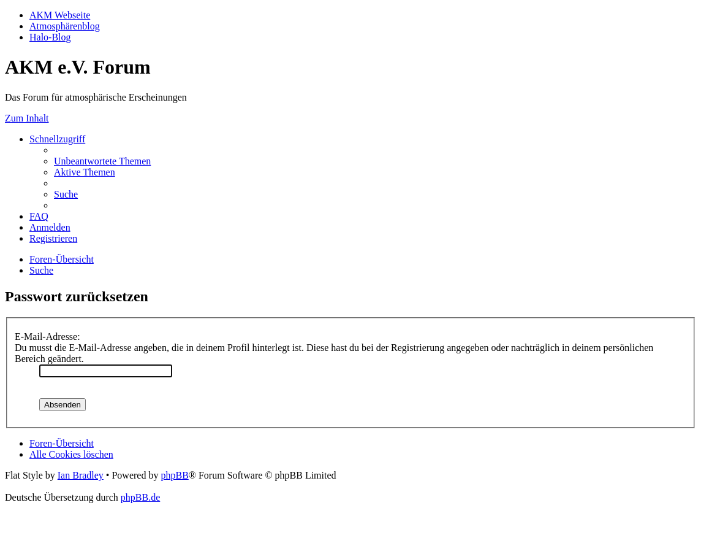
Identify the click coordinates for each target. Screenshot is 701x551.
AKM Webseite (59, 15)
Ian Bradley (81, 475)
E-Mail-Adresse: (47, 336)
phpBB (174, 475)
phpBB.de (140, 497)
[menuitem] (102, 161)
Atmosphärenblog (64, 26)
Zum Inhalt (27, 118)
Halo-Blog (50, 37)
